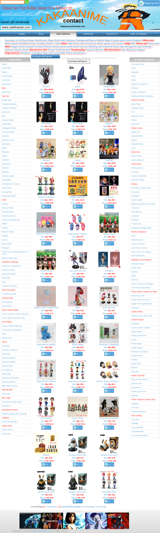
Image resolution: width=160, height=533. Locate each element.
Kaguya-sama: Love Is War (141, 316)
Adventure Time (137, 116)
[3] (64, 506)
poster (120, 43)
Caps (33, 43)
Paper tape (119, 46)
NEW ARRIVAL (63, 34)
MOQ (41, 34)
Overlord (134, 280)
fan (86, 46)
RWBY (4, 224)
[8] (76, 506)
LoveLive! (135, 172)
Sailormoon (6, 164)
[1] (59, 506)
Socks (22, 46)
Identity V (135, 272)
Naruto (4, 64)
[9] (78, 506)
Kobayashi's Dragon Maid (141, 228)
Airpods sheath (21, 49)
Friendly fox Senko (9, 294)
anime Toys (15, 59)
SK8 (3, 282)
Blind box (131, 49)
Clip (124, 49)
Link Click (135, 419)
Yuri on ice (135, 208)
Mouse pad (142, 43)
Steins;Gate (6, 374)
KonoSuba (6, 354)
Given (4, 334)
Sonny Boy (6, 394)
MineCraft (135, 124)
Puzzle (52, 49)
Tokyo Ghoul (136, 164)
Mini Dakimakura (112, 49)
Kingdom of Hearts (9, 108)
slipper (14, 46)
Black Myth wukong (9, 386)
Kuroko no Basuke (138, 92)
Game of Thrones (138, 244)
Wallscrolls (148, 40)
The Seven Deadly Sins (11, 220)
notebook (108, 46)
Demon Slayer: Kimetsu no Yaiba (144, 292)
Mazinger (5, 172)
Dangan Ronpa (137, 144)
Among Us (135, 308)
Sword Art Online (137, 100)
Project (134, 120)
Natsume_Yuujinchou (139, 84)
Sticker (48, 46)
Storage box (131, 46)
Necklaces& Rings (44, 40)
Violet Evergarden (9, 358)
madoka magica (8, 176)
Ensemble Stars (137, 431)
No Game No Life (8, 216)
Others (8, 43)
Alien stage (6, 398)
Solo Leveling (136, 415)
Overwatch (135, 196)
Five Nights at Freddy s (11, 184)
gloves (15, 43)
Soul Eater (6, 112)
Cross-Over (6, 434)
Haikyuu (134, 184)
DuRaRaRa (6, 180)
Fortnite (5, 228)
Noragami (5, 248)
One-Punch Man (137, 180)
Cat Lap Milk (6, 192)
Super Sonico (136, 156)
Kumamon (135, 192)
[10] (81, 506)
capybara (134, 404)
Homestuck (6, 406)
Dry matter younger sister (141, 188)
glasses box (110, 43)
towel (70, 46)
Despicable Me (137, 136)
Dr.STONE (6, 278)
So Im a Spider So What (140, 328)
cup (81, 46)
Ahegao (5, 236)
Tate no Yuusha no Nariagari (142, 284)
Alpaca (134, 140)
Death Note (6, 92)
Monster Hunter (8, 232)
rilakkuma (135, 72)
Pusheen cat (136, 224)
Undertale (135, 216)
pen (140, 46)
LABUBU (134, 423)
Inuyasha (5, 136)
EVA (3, 116)
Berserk (99, 49)
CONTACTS (111, 34)
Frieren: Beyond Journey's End (143, 399)
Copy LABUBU (137, 427)
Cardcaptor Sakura (9, 128)
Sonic (133, 68)
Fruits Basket (7, 302)
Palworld (134, 395)
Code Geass (6, 124)
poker (100, 43)
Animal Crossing (8, 270)
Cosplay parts (118, 40)
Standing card (95, 46)
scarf (76, 46)
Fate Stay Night (8, 132)
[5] (69, 506)
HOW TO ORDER (138, 34)
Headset (9, 49)
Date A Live (135, 152)
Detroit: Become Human (140, 300)
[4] (67, 506)
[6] (71, 506)
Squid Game (6, 306)
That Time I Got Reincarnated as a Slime (15, 253)
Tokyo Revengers (8, 290)
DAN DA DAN (7, 390)
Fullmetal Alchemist (9, 104)
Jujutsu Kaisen (137, 312)
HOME (21, 34)
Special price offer (38, 49)
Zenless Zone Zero (138, 391)
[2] (62, 506)
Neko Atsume (136, 212)
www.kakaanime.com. (42, 531)
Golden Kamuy (137, 348)
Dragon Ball (6, 100)
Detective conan (8, 140)
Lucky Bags (60, 53)
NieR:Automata (137, 240)
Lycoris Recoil (136, 355)
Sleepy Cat (135, 132)
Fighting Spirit (7, 366)
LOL (133, 112)
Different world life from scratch (143, 204)
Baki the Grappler (8, 362)
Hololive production (138, 335)
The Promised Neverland (141, 288)
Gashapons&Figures (86, 40)
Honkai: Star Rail (137, 375)
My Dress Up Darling (139, 352)
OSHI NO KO (136, 384)
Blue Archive (136, 387)
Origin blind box (12, 53)
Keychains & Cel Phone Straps (19, 40)
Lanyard (30, 46)
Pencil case (154, 43)
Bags (107, 40)
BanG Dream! (136, 332)
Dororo (4, 240)
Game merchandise (76, 53)
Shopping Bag (78, 49)
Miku (4, 88)
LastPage (102, 506)
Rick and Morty (8, 208)
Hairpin (140, 49)
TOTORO (5, 160)
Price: (46, 92)
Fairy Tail (5, 96)
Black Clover (7, 244)
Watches (71, 40)
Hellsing (134, 360)
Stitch (133, 236)
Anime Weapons (134, 40)
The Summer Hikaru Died (12, 402)
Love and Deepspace (139, 435)
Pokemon (5, 152)
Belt (133, 43)
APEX (133, 276)
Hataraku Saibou (137, 264)
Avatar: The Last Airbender (141, 304)
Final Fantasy (7, 76)
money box (91, 43)
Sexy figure (6, 144)
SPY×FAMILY (7, 322)
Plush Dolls (60, 40)
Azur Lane (135, 407)
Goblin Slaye (136, 268)
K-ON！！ (135, 340)
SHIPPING (88, 34)
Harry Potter (136, 104)
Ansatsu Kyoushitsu (139, 176)
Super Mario (6, 68)
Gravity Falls (6, 188)
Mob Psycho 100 (137, 296)
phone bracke (59, 46)
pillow (64, 43)
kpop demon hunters (10, 410)
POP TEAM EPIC (138, 256)
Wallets (100, 40)
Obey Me (134, 372)
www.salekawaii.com (16, 27)
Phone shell (79, 43)
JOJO (4, 200)
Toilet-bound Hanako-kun (11, 266)
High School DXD (8, 274)
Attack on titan (136, 128)
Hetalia (4, 156)
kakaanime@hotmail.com (73, 26)
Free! (133, 148)
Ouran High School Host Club (13, 318)
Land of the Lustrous (139, 248)
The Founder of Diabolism (12, 330)
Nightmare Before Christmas (142, 96)
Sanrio (4, 342)
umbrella (147, 46)
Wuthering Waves (9, 382)
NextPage (90, 506)
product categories (144, 59)
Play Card (48, 53)
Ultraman (134, 88)
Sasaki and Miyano (138, 411)
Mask (7, 46)
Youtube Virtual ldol (9, 286)
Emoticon (135, 220)
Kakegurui (135, 324)
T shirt (57, 43)
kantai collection (137, 160)
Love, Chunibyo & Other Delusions (15, 314)
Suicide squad (136, 200)
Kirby (133, 76)
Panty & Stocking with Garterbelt (14, 414)
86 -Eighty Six (7, 370)
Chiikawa (5, 418)
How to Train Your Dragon (141, 252)
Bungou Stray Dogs (9, 258)
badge (127, 43)
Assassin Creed (137, 108)
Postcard (39, 46)
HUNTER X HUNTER (10, 262)
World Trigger (136, 344)
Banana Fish (7, 338)
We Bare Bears (8, 212)
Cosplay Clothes (45, 43)
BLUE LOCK (136, 364)
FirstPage (50, 506)
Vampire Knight (8, 120)
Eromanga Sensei (9, 196)
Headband (25, 43)
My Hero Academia (138, 232)
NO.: (46, 89)
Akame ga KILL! (137, 168)
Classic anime (7, 430)
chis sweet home (137, 64)
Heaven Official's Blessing (12, 326)
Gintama (5, 168)
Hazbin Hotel (7, 426)
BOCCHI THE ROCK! (139, 379)
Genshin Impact (137, 320)
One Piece (6, 80)
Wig (70, 43)
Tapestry (90, 49)
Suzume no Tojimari (9, 350)
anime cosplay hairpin (10, 310)
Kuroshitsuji (6, 84)
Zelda (133, 80)
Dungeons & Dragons (32, 53)
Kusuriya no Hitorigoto (10, 378)
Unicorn (5, 204)
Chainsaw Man (63, 49)
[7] (74, 506)
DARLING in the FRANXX (141, 260)
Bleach (4, 72)
